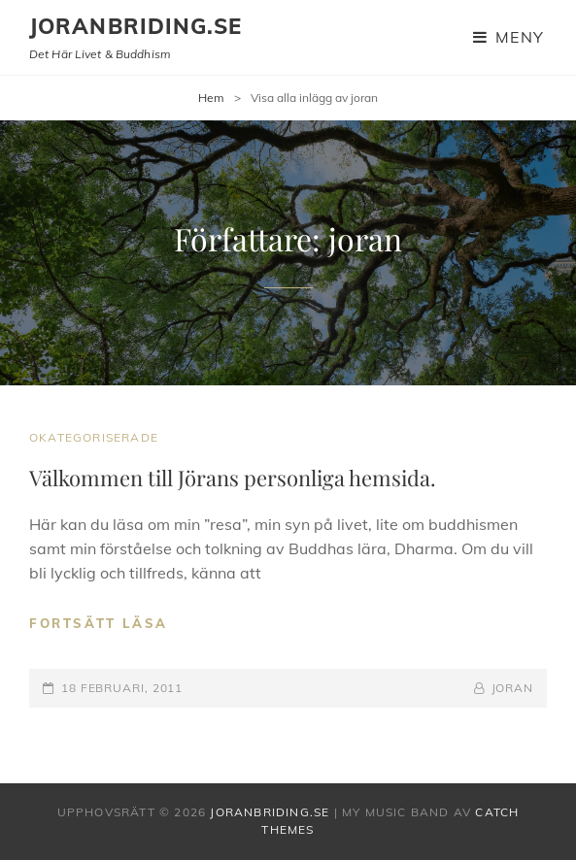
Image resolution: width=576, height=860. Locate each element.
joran (512, 687)
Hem (211, 97)
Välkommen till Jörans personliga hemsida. (232, 477)
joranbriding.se (136, 26)
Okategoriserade (93, 437)
